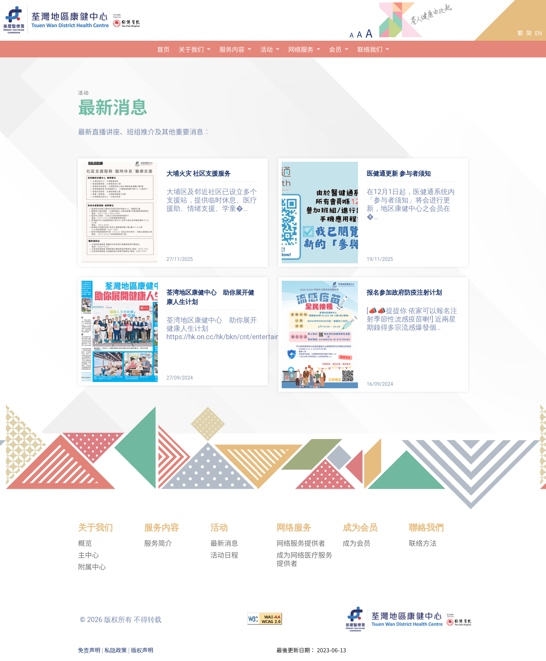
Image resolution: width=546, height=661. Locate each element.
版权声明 (142, 650)
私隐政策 (115, 650)
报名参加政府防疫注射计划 (404, 292)
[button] (194, 49)
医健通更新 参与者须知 (399, 173)
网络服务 (304, 49)
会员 (338, 49)
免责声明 (89, 650)
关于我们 (194, 49)
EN (538, 33)
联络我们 (373, 49)
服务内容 (235, 49)
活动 (269, 49)
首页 (163, 49)
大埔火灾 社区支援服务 (198, 173)
